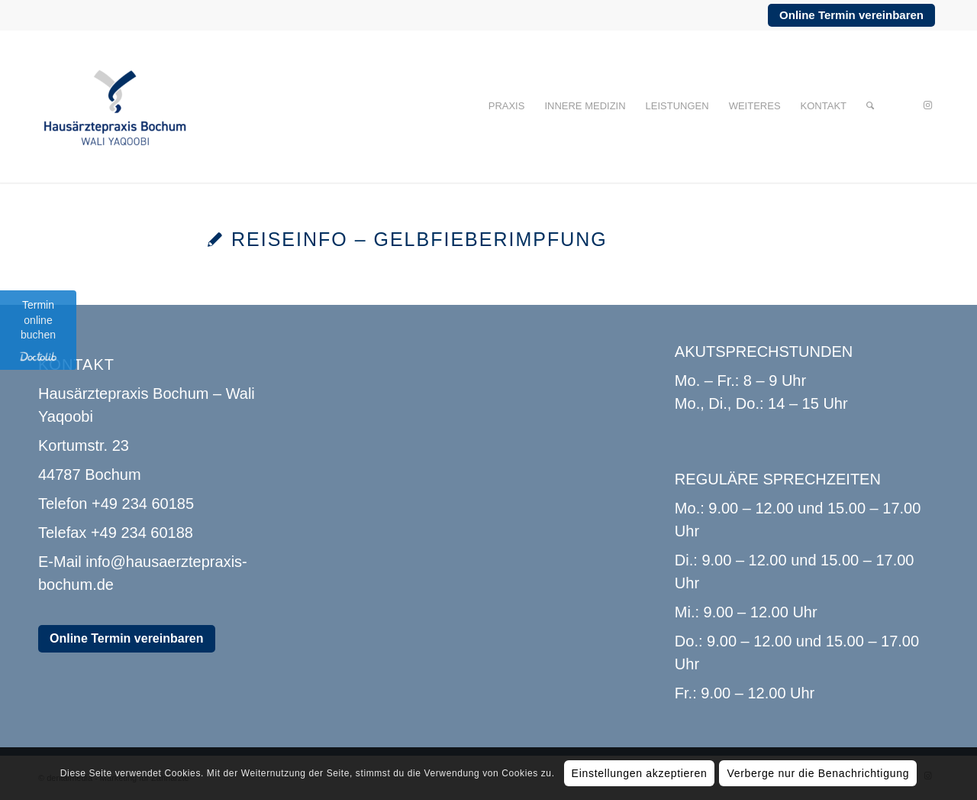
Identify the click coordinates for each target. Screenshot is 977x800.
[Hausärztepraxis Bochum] (114, 106)
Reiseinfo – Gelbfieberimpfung (419, 239)
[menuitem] (507, 106)
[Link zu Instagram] (927, 105)
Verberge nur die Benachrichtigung (818, 773)
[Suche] (870, 106)
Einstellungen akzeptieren (640, 773)
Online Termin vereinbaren (851, 14)
